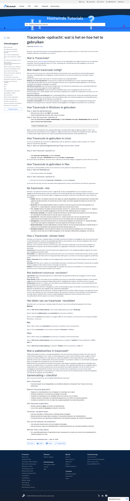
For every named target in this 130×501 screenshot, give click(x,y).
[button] (118, 498)
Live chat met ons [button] (92, 457)
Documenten (91, 1)
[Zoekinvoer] (67, 24)
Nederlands (122, 2)
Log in (81, 1)
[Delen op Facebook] (49, 443)
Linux (41, 46)
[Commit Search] (27, 24)
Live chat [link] (100, 1)
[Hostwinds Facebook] (105, 496)
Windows (36, 46)
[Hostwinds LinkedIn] (102, 496)
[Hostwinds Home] (23, 496)
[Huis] (9, 6)
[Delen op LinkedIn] (40, 443)
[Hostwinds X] (98, 496)
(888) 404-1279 (111, 1)
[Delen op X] (30, 443)
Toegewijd (45, 6)
